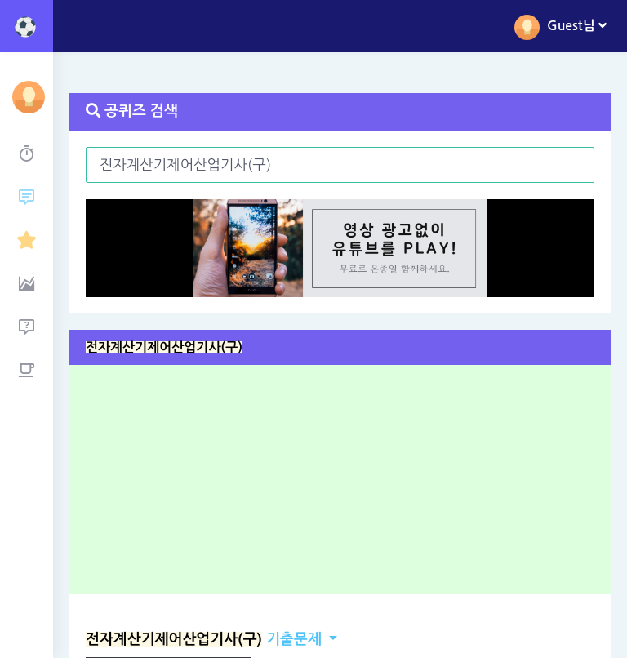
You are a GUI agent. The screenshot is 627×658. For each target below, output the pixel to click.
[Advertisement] (345, 485)
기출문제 (204, 639)
